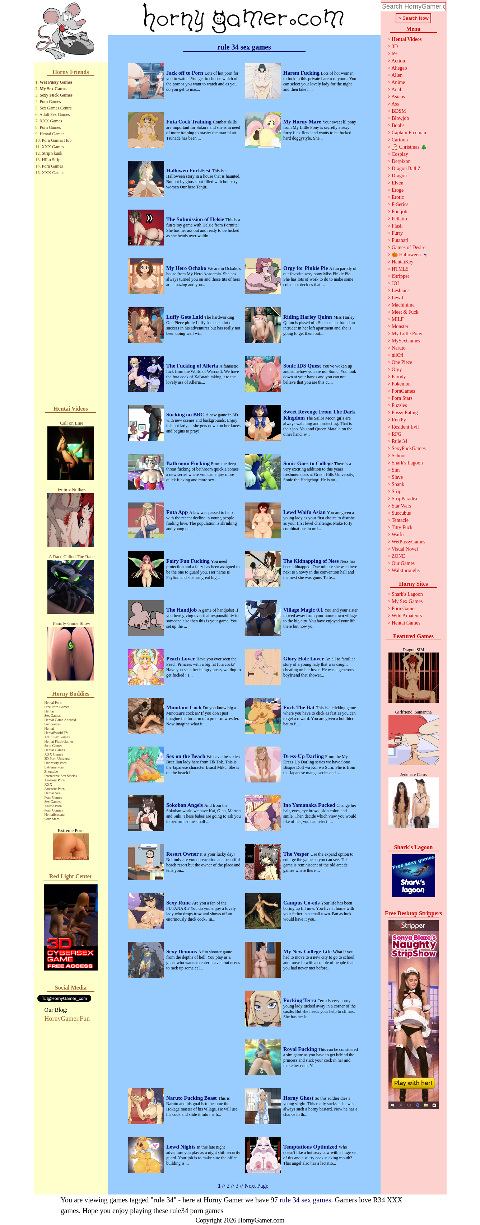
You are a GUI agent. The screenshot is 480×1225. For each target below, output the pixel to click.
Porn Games (50, 101)
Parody (399, 376)
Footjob (399, 211)
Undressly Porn (56, 763)
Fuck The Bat (299, 707)
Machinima (403, 305)
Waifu (398, 534)
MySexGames (406, 340)
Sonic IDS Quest (302, 366)
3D (395, 46)
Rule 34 (399, 441)
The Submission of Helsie (195, 219)
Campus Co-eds (302, 903)
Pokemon (401, 384)
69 (394, 53)
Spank (398, 484)
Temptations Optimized (311, 1147)
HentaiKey (403, 262)
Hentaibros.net (55, 815)
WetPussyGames (408, 541)
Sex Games (53, 715)
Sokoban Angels (185, 805)
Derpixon (401, 161)
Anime (398, 82)
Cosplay (400, 154)
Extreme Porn (54, 767)
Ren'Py (399, 419)
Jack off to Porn (185, 73)
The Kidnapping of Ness (311, 561)
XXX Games (51, 120)
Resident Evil (405, 427)
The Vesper (297, 854)
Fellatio (399, 218)
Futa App (177, 512)
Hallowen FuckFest (189, 170)
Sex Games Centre (56, 108)
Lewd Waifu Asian (305, 512)
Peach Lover (181, 658)
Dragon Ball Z (406, 168)
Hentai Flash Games (59, 741)
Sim (396, 470)
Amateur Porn (55, 780)
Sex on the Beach (186, 756)
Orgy (397, 369)
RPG (396, 434)
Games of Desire (408, 247)
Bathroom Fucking (188, 463)
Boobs (398, 125)
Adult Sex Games (54, 114)
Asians (398, 96)
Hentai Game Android (60, 720)
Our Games (403, 563)
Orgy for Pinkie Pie (306, 268)
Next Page (256, 1186)
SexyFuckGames (409, 448)
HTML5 (400, 269)
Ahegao (399, 68)
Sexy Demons (182, 951)
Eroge (398, 190)
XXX (48, 784)
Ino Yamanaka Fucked (309, 805)
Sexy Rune (179, 903)
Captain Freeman (409, 132)
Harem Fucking (302, 73)
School (399, 455)
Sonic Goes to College (308, 463)
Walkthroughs (406, 570)
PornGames (403, 391)
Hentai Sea (52, 793)
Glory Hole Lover (304, 658)
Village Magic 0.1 (303, 610)
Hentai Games (55, 750)
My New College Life (308, 951)
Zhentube (51, 771)
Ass (395, 104)
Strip (396, 491)
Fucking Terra (300, 1000)
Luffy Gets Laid (185, 317)
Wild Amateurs (407, 615)
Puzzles (399, 405)
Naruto (399, 348)
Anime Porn (53, 806)
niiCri (398, 355)
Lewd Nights (181, 1147)
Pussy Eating (405, 412)
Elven (398, 183)
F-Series (400, 204)
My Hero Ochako (187, 268)
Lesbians (401, 290)
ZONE (398, 556)
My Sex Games (53, 88)
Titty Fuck (402, 527)
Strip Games (53, 746)
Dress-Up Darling (304, 756)
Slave (397, 477)
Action (398, 61)
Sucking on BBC (186, 414)
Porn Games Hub (57, 140)
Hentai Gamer (52, 133)
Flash (397, 226)
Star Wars (401, 506)
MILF (398, 319)
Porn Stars (52, 819)
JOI (395, 283)
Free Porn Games (57, 707)
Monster (400, 326)
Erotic (398, 197)
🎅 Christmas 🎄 (409, 147)
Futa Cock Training (189, 122)
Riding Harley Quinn (308, 317)
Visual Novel (405, 549)
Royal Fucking (300, 1049)
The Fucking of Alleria (192, 366)
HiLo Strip (51, 159)
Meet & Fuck (405, 312)
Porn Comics (54, 810)
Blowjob (400, 118)
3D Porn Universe (57, 759)
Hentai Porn (53, 703)
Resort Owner (183, 854)
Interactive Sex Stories (61, 776)
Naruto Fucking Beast (192, 1098)
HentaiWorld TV (57, 733)
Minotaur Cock (184, 707)
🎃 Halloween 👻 (410, 254)
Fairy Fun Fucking (188, 561)
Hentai (49, 711)
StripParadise (405, 498)
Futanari (400, 240)
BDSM (399, 111)
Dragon (399, 175)
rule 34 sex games (305, 1200)
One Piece (402, 362)
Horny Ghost (299, 1098)
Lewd (397, 297)
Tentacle (400, 520)
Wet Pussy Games (55, 82)
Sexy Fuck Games (56, 95)
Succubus (401, 513)
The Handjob (182, 610)
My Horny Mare (302, 122)
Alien (396, 75)
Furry (397, 233)
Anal (396, 89)
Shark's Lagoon (407, 463)
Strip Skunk (52, 153)
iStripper (400, 276)
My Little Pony (407, 333)
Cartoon (400, 139)
